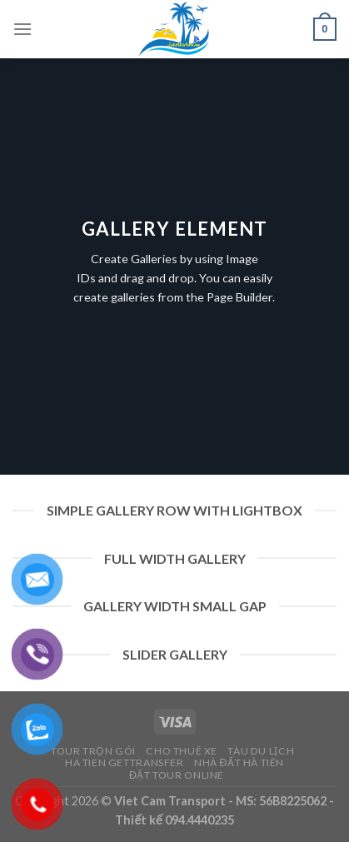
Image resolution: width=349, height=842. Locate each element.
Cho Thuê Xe (181, 751)
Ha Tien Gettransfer (124, 762)
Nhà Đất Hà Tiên (239, 762)
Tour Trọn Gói (93, 751)
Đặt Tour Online (176, 775)
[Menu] (22, 28)
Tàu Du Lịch (260, 751)
